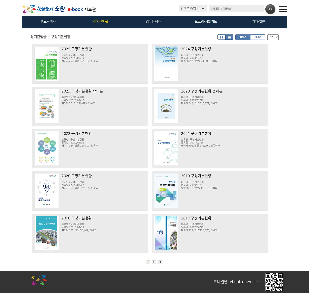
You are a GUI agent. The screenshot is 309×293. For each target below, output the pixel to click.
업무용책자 (153, 21)
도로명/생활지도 (206, 21)
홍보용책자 (48, 21)
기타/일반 (258, 21)
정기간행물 (100, 21)
